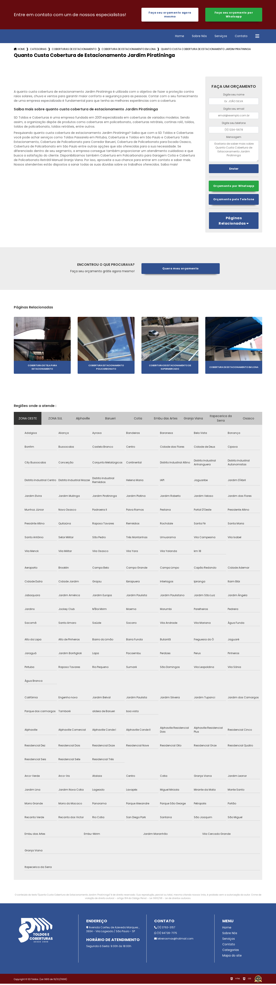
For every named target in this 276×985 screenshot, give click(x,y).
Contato (241, 37)
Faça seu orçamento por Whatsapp (233, 15)
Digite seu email (233, 109)
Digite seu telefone (234, 123)
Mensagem (233, 138)
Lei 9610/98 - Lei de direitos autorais (170, 899)
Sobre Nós (199, 37)
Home (179, 37)
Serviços (221, 37)
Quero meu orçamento (180, 270)
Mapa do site (232, 957)
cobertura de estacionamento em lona (129, 50)
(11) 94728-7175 (165, 934)
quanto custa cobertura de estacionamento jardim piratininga (206, 50)
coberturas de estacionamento (74, 50)
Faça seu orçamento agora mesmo (169, 15)
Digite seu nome (233, 95)
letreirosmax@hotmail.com (173, 940)
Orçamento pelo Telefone (233, 200)
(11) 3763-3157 (164, 928)
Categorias (38, 50)
